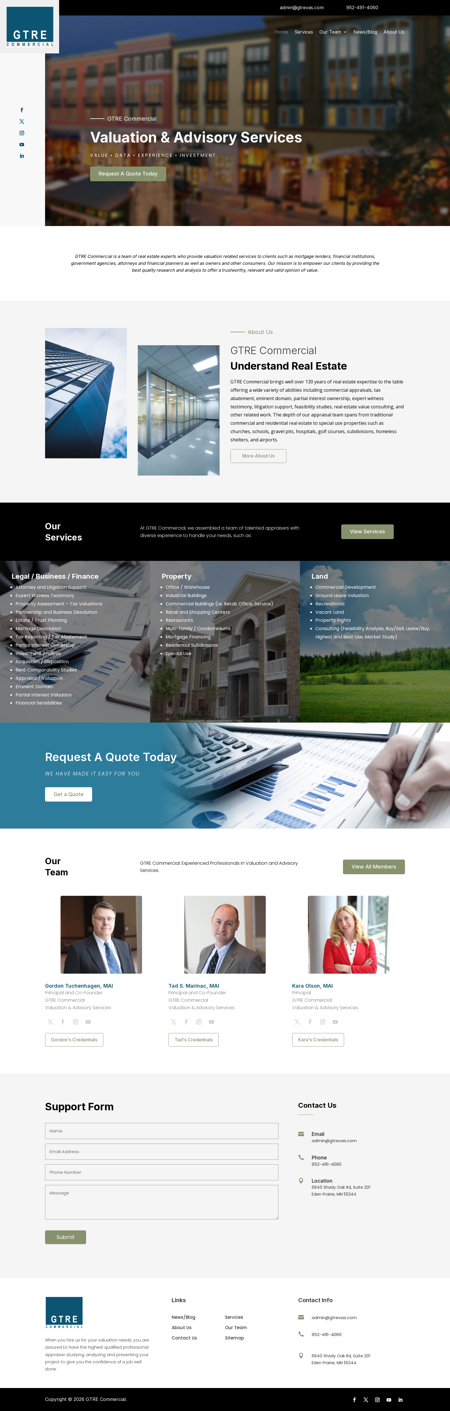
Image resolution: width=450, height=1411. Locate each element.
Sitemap (234, 1338)
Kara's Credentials (318, 1040)
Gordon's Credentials (74, 1040)
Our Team (330, 32)
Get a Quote (69, 794)
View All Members (374, 867)
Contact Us (184, 1338)
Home (281, 32)
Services (303, 32)
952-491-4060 (362, 7)
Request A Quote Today (128, 174)
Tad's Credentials (193, 1040)
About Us (393, 32)
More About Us (258, 456)
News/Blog (365, 32)
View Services (367, 531)
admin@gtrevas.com (302, 7)
